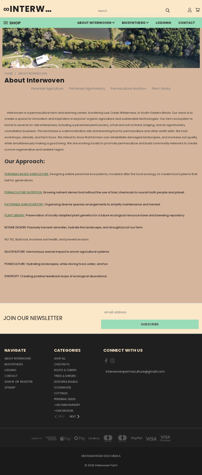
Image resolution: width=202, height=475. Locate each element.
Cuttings (61, 393)
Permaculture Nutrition (128, 88)
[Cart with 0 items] (197, 10)
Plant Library (161, 88)
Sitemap (9, 387)
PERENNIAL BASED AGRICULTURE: (26, 174)
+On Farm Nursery (67, 405)
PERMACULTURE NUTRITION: (23, 192)
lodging (163, 23)
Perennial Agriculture (47, 88)
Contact (186, 23)
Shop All (60, 358)
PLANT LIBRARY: (14, 215)
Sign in (9, 382)
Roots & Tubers (65, 370)
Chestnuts (62, 364)
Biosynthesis (135, 23)
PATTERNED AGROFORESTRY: (24, 204)
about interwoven (96, 23)
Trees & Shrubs (65, 376)
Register (26, 382)
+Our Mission (63, 411)
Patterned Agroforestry (87, 88)
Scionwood (62, 387)
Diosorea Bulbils (66, 382)
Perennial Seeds (65, 399)
